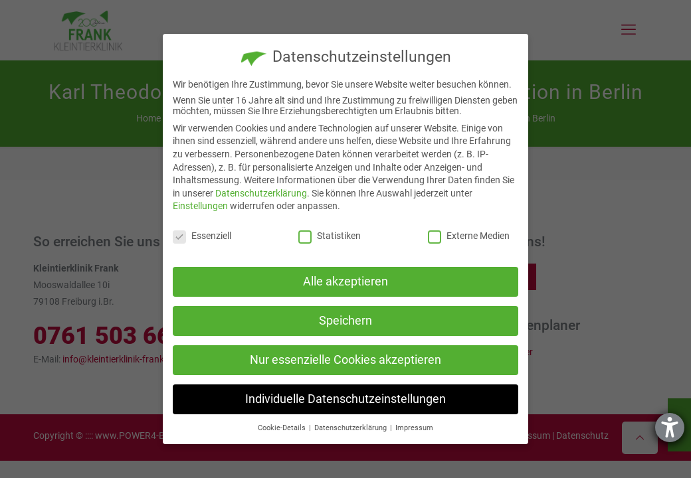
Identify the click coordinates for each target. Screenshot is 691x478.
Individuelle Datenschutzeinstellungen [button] (345, 399)
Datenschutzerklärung (261, 193)
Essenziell (202, 235)
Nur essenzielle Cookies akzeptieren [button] (345, 359)
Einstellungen (200, 205)
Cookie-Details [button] (283, 428)
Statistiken (329, 235)
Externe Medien (469, 235)
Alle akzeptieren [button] (345, 281)
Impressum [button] (414, 428)
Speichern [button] (345, 320)
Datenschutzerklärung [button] (351, 428)
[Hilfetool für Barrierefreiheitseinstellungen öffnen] (669, 427)
